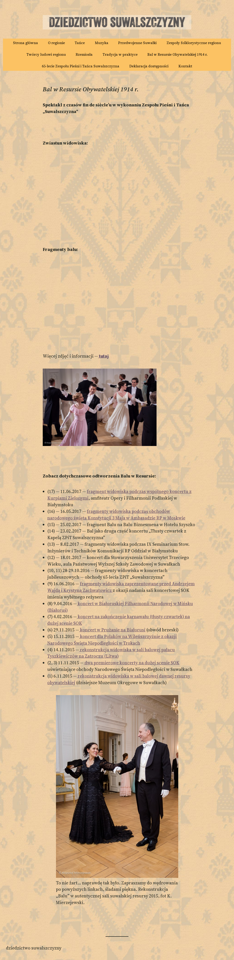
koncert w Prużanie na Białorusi (112, 630)
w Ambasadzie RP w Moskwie (155, 518)
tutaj (103, 356)
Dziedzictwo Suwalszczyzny (33, 948)
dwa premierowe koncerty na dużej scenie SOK (131, 663)
